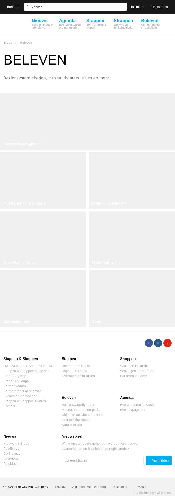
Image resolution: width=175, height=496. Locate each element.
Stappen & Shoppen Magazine (26, 371)
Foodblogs (11, 448)
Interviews (11, 458)
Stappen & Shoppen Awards (24, 401)
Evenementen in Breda (137, 405)
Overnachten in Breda (78, 376)
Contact (9, 406)
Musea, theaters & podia (24, 203)
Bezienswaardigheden (22, 144)
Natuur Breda (72, 425)
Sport (97, 321)
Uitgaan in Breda (74, 371)
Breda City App (14, 376)
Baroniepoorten (17, 321)
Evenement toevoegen (20, 396)
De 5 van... (11, 453)
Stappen (69, 359)
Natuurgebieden (106, 262)
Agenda (127, 397)
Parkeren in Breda (134, 376)
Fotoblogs (10, 463)
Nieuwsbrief (72, 436)
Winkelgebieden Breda (137, 371)
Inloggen (137, 6)
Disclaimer (120, 486)
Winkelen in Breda (134, 366)
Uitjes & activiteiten (109, 203)
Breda (13, 6)
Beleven (69, 397)
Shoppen (128, 359)
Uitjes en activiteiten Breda (82, 415)
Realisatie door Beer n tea (153, 492)
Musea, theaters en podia (81, 410)
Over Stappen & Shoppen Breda (27, 366)
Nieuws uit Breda (16, 443)
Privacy (60, 486)
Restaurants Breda (76, 366)
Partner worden (15, 386)
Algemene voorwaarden (89, 486)
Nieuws (9, 436)
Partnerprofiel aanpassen (22, 391)
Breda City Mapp (16, 381)
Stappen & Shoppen (20, 359)
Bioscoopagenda (132, 410)
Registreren (160, 6)
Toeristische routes (20, 262)
